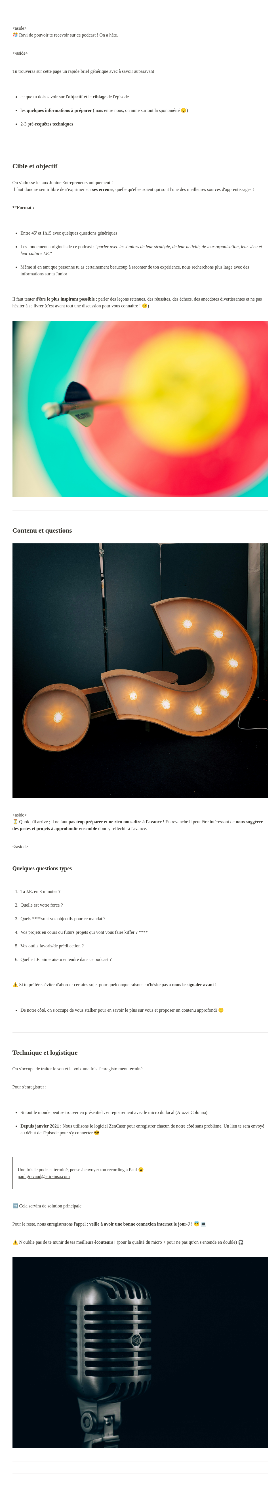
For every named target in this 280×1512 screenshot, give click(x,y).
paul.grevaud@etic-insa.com (44, 1176)
